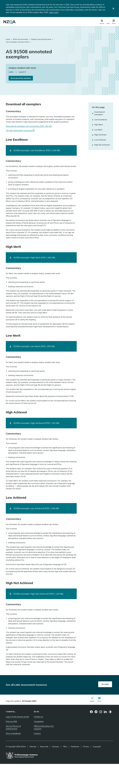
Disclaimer (75, 747)
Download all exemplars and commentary (29, 126)
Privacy (86, 747)
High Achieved (99, 135)
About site (44, 747)
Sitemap (33, 747)
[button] (92, 699)
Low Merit (97, 130)
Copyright (97, 747)
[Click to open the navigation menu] (114, 22)
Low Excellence (99, 120)
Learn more (53, 12)
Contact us (38, 716)
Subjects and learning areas (41, 39)
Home (8, 39)
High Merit (97, 125)
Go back (105, 684)
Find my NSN (11, 721)
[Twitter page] (96, 711)
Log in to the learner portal (17, 716)
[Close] (113, 9)
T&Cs (65, 747)
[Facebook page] (91, 711)
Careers (37, 733)
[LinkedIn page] (105, 711)
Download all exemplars (98, 113)
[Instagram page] (100, 711)
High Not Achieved (101, 145)
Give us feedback (13, 733)
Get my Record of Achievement (13, 727)
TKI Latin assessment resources (20, 130)
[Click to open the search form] (102, 22)
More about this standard (21, 78)
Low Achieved (99, 140)
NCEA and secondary (20, 39)
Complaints (39, 721)
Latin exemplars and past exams (17, 42)
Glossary (55, 747)
